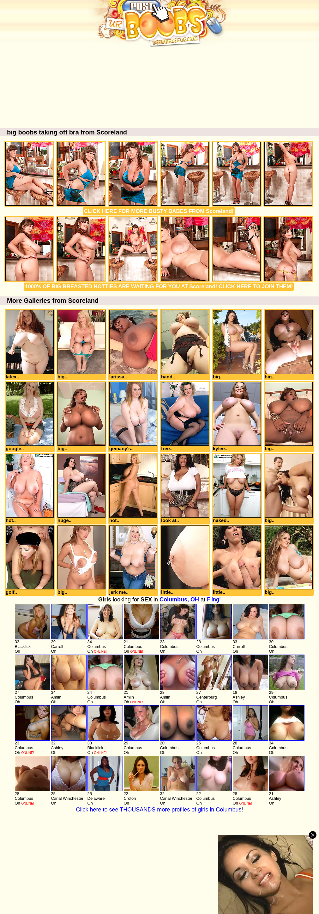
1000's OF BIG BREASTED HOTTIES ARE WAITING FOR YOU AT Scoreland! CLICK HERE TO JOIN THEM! (159, 286)
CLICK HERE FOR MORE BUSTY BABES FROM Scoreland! (159, 211)
